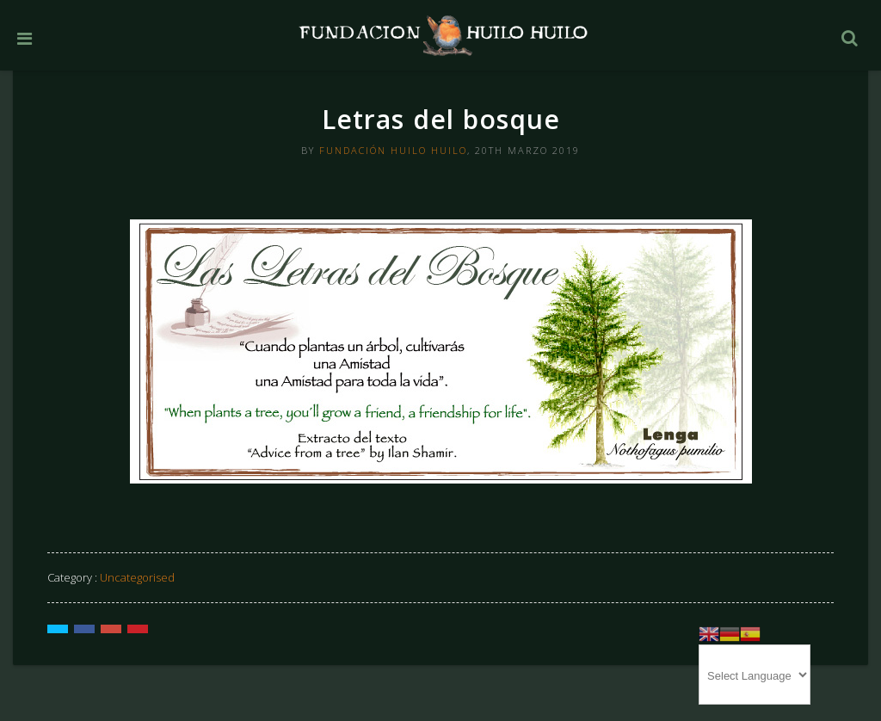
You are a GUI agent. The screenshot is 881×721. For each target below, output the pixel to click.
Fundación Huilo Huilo (393, 150)
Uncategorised (137, 577)
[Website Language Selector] (754, 674)
